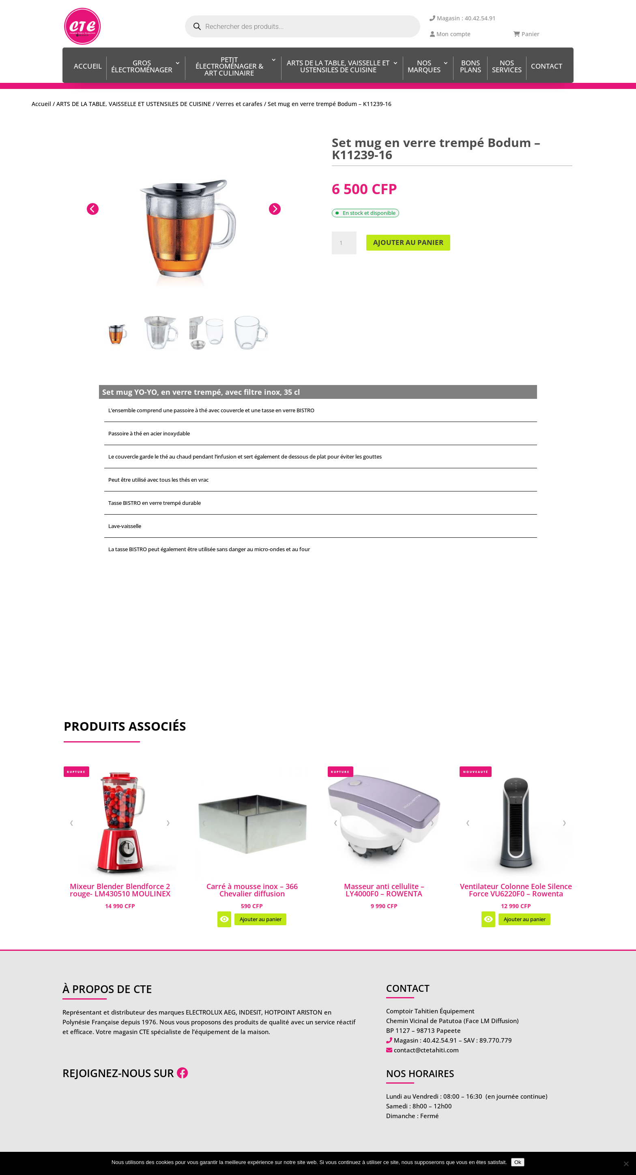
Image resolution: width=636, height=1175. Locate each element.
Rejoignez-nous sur (125, 1073)
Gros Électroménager (141, 67)
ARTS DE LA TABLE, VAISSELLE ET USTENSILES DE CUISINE (338, 67)
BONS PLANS (470, 67)
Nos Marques (424, 67)
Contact (546, 67)
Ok (517, 1162)
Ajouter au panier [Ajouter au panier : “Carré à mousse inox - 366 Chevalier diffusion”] (260, 919)
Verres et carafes (239, 104)
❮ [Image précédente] (71, 822)
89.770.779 (495, 1040)
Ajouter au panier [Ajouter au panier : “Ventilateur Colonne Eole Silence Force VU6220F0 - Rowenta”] (525, 919)
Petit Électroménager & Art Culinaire (229, 67)
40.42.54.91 (440, 1040)
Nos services (507, 67)
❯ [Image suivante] (168, 822)
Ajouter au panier (408, 242)
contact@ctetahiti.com (426, 1050)
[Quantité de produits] (344, 243)
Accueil (88, 67)
